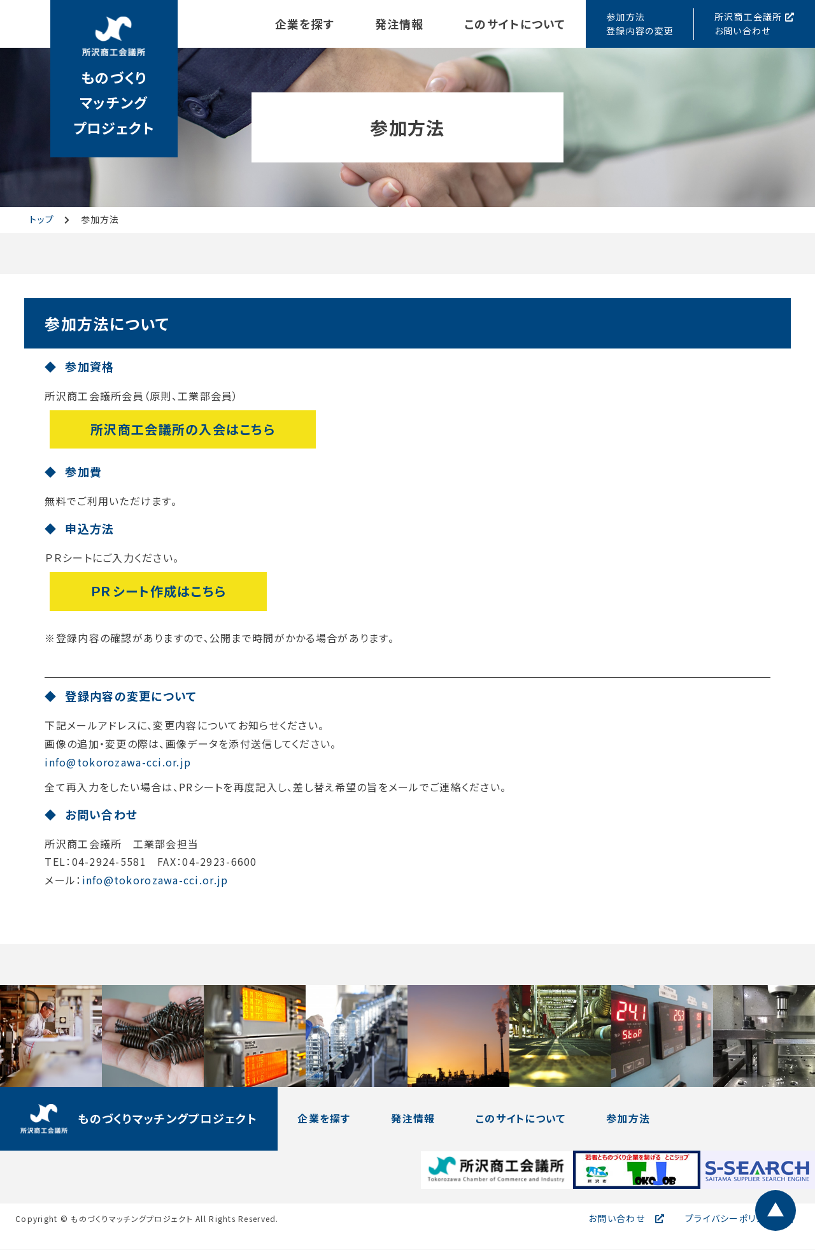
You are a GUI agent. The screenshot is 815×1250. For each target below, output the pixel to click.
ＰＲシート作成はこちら (158, 591)
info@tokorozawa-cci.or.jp (118, 762)
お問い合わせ (616, 1218)
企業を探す (302, 23)
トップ (41, 219)
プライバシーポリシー (730, 1218)
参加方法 (630, 1119)
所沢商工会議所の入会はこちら (182, 429)
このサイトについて (514, 23)
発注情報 (398, 23)
